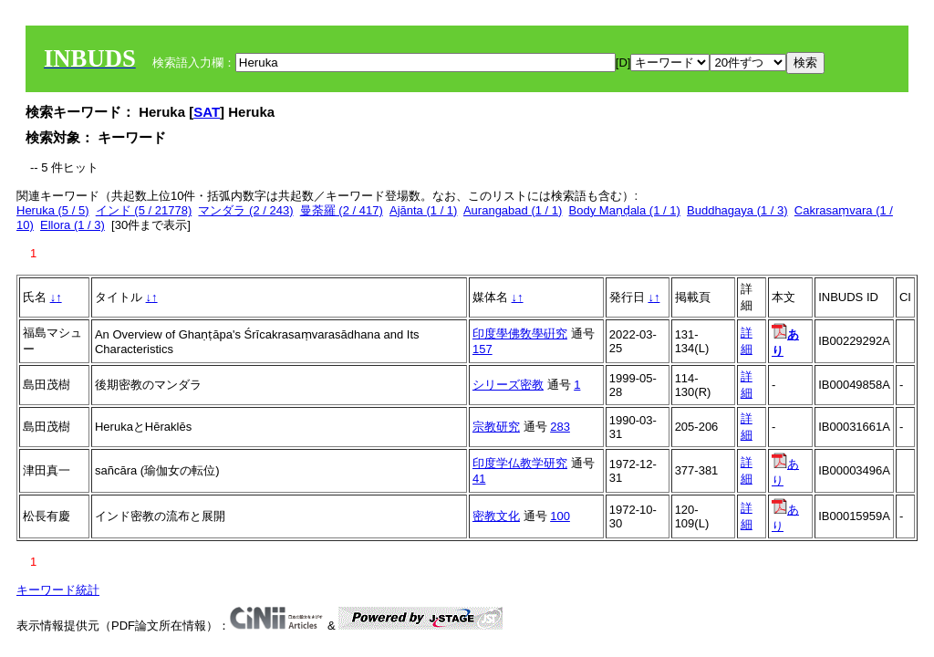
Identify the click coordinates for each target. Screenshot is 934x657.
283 (560, 426)
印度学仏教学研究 (519, 463)
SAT (206, 112)
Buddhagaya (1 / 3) (737, 210)
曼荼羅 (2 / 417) (341, 210)
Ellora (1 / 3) (72, 225)
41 (478, 478)
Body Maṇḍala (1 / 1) (624, 210)
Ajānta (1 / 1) (423, 210)
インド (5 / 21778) (144, 210)
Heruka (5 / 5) (52, 210)
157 (482, 349)
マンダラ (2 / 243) (245, 210)
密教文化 (496, 516)
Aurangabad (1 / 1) (512, 210)
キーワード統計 (57, 590)
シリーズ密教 (508, 384)
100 (560, 516)
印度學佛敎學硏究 (519, 333)
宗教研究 (496, 426)
